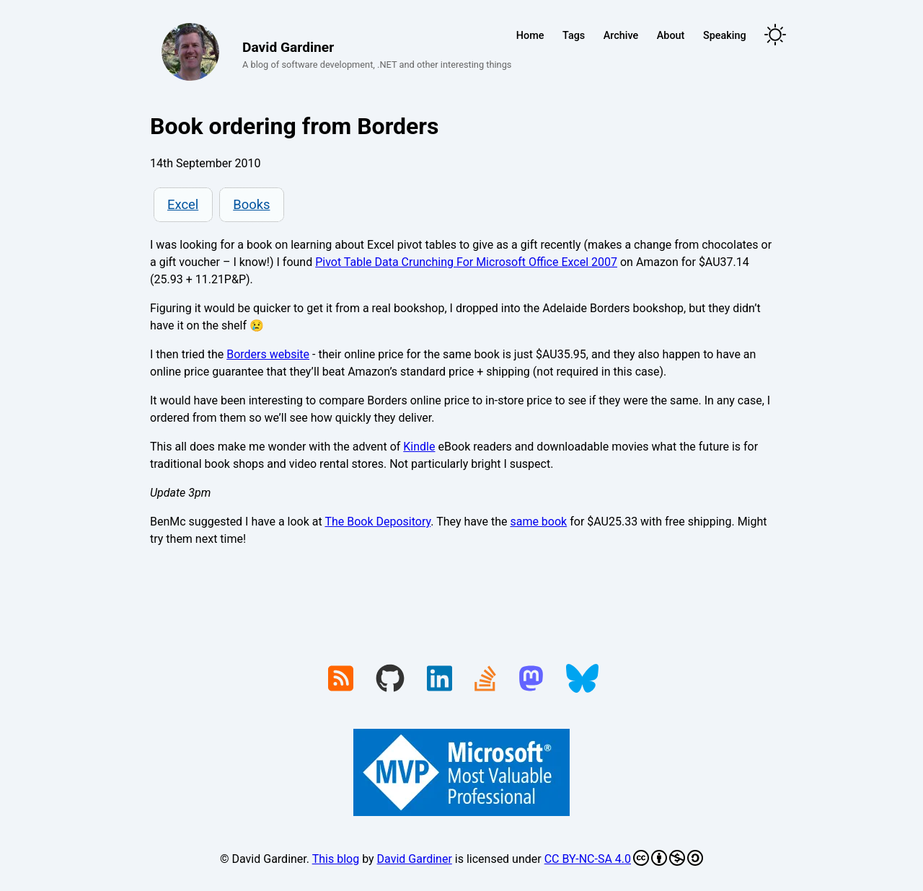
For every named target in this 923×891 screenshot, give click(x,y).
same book (538, 521)
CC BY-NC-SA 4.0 (623, 858)
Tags (573, 36)
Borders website (267, 354)
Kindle (419, 446)
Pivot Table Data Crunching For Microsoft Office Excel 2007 (466, 262)
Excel (182, 204)
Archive (621, 36)
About (671, 36)
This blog (335, 859)
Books (251, 204)
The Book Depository (377, 521)
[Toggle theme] (775, 35)
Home (530, 36)
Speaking (724, 36)
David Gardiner (414, 859)
